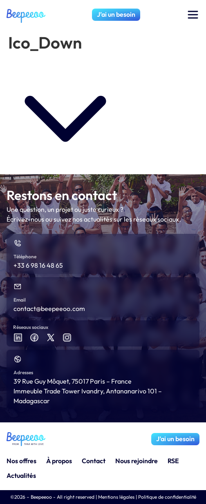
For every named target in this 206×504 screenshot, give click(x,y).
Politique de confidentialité (167, 497)
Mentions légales (116, 497)
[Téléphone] (17, 243)
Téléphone (24, 256)
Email (19, 300)
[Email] (17, 286)
